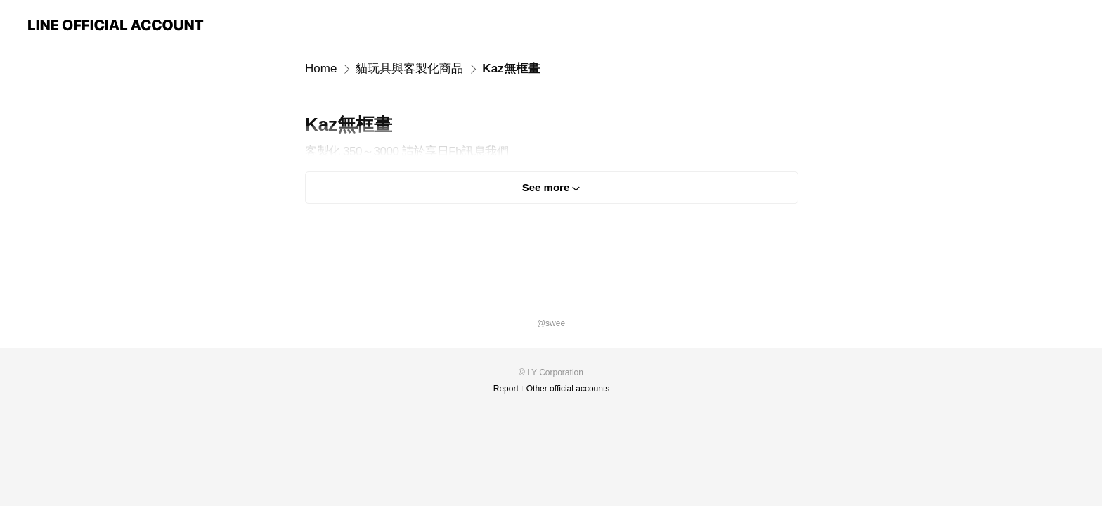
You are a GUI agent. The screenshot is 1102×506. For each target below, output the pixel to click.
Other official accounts (568, 389)
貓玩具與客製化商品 (409, 68)
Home (321, 68)
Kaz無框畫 (510, 68)
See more (546, 187)
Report (506, 389)
